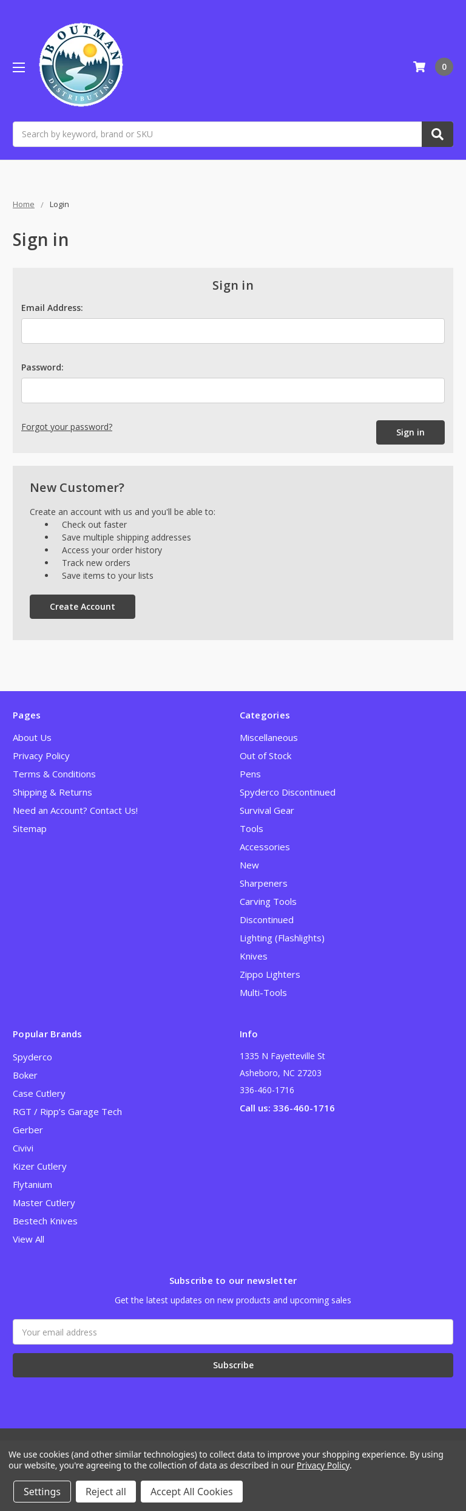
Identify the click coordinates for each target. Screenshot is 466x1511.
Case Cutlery (39, 1093)
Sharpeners (264, 883)
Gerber (28, 1130)
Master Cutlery (44, 1202)
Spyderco (32, 1057)
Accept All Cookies (191, 1491)
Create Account (82, 606)
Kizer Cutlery (40, 1166)
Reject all (106, 1491)
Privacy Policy (41, 755)
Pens (250, 774)
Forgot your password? (66, 426)
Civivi (23, 1148)
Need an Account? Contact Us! (75, 810)
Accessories (265, 847)
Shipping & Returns (52, 792)
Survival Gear (267, 810)
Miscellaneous (269, 737)
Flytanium (32, 1184)
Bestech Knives (45, 1221)
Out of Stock (265, 755)
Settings (42, 1491)
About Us (32, 737)
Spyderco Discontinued (288, 792)
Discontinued (267, 919)
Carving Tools (268, 901)
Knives (254, 956)
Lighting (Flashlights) (282, 938)
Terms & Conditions (54, 774)
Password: (42, 367)
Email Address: (52, 307)
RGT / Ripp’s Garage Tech (67, 1111)
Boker (25, 1075)
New (249, 865)
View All (28, 1239)
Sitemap (30, 828)
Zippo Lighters (270, 974)
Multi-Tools (263, 992)
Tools (251, 828)
